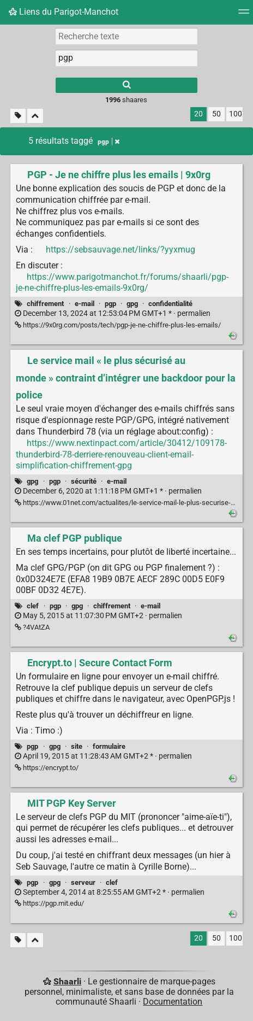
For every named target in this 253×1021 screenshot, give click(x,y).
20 (198, 114)
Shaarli (67, 981)
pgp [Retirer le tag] (108, 141)
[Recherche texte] (126, 36)
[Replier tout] (35, 116)
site (76, 746)
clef (33, 606)
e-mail (84, 304)
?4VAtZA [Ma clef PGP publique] (32, 627)
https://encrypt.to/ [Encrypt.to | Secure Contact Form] (47, 768)
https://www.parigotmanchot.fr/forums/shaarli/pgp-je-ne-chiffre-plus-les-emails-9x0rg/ (122, 283)
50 (216, 114)
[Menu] (243, 15)
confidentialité (170, 304)
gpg (132, 304)
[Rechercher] (126, 85)
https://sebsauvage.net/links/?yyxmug (120, 249)
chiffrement (45, 304)
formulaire (109, 746)
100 (235, 114)
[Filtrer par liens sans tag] (18, 116)
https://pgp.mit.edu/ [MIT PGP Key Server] (49, 903)
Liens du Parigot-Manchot (63, 12)
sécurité (84, 481)
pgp (110, 304)
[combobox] (126, 58)
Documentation (172, 1001)
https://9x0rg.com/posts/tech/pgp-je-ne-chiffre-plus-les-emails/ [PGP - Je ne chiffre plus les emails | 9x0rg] (118, 325)
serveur (83, 882)
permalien (112, 313)
